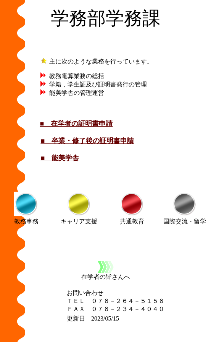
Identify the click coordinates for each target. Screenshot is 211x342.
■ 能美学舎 (60, 158)
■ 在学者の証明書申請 (76, 123)
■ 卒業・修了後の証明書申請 (87, 141)
